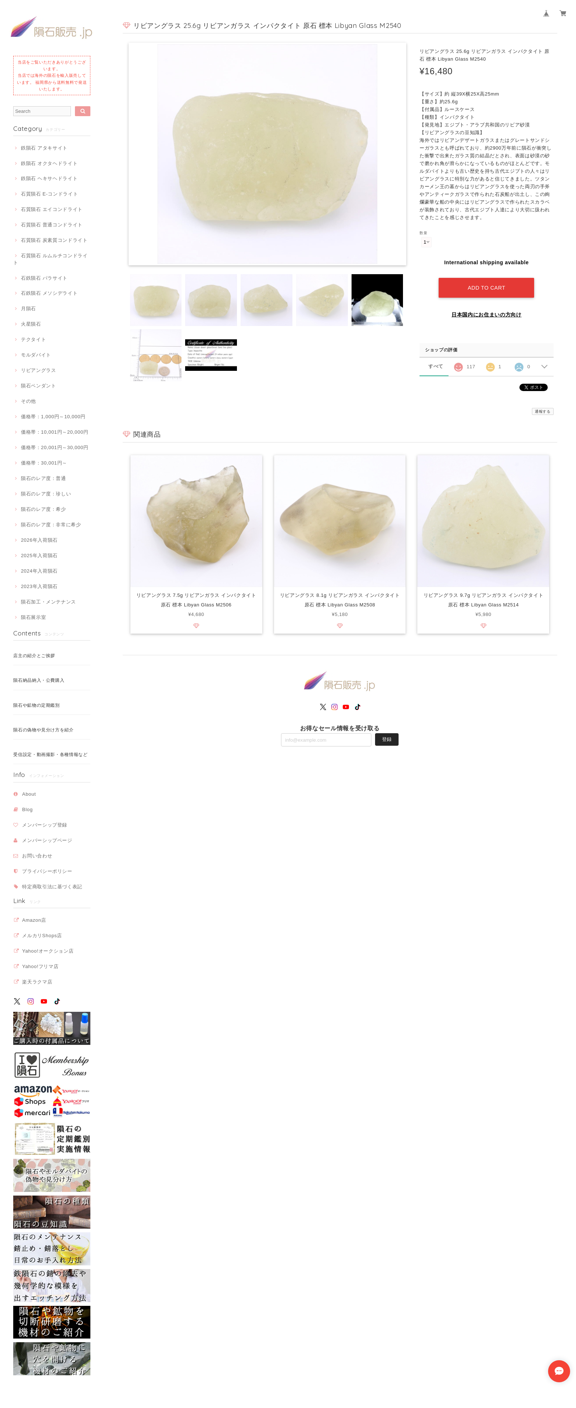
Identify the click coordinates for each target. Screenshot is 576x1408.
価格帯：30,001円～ (44, 463)
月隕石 (28, 308)
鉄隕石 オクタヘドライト (49, 163)
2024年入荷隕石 (39, 571)
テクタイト (33, 339)
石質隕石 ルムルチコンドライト (50, 259)
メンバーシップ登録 (44, 825)
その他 (28, 401)
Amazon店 (34, 920)
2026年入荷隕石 (39, 540)
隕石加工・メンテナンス (48, 602)
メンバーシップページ (47, 840)
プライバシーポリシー (47, 871)
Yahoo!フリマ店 (40, 966)
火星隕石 (31, 324)
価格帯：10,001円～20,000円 (55, 432)
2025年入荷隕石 (39, 555)
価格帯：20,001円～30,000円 (55, 447)
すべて (435, 366)
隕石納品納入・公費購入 (38, 680)
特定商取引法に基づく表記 (52, 886)
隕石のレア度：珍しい (46, 494)
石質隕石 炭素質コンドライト (54, 240)
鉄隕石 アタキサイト (44, 148)
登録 (387, 739)
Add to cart (486, 288)
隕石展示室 (33, 617)
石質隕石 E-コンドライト (49, 194)
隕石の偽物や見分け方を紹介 (43, 729)
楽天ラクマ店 (37, 982)
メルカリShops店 (42, 935)
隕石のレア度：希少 (43, 509)
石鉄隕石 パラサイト (44, 278)
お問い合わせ (37, 856)
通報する (543, 411)
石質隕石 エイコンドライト (52, 209)
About (29, 794)
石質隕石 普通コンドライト (52, 224)
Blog (27, 809)
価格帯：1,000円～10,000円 (53, 416)
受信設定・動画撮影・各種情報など (50, 754)
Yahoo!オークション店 (47, 951)
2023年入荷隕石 (39, 586)
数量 (423, 233)
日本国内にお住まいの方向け (486, 315)
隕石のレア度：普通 (43, 478)
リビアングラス (38, 370)
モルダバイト (36, 355)
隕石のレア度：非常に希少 (51, 524)
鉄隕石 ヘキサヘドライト (49, 178)
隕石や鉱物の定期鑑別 (36, 705)
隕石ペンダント (38, 385)
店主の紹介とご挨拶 (34, 655)
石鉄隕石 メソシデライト (49, 293)
